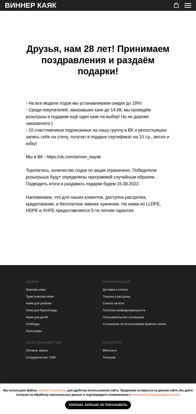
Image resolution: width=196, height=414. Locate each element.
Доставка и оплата (115, 289)
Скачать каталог (113, 303)
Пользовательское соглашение (123, 317)
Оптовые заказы (37, 350)
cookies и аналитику (52, 390)
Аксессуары (34, 331)
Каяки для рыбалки (39, 303)
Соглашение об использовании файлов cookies (134, 324)
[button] (176, 5)
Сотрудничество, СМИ (41, 357)
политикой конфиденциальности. (156, 394)
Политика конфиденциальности (124, 310)
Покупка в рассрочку (116, 296)
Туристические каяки (40, 296)
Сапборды (33, 324)
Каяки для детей (37, 317)
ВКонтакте (110, 350)
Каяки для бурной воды (41, 310)
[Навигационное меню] (187, 5)
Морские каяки (36, 289)
